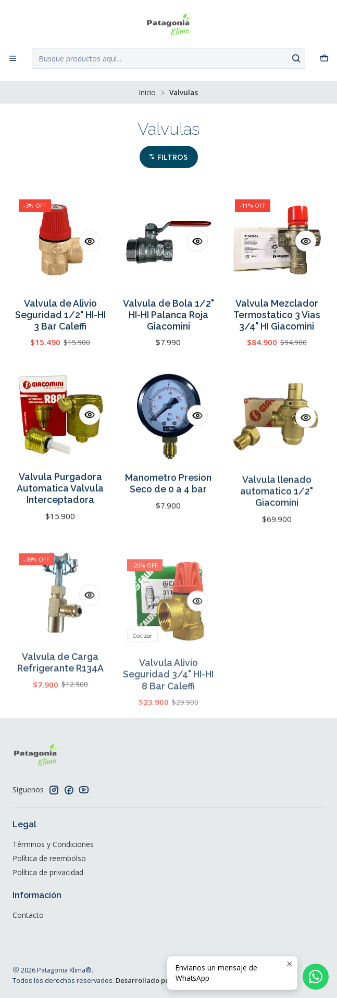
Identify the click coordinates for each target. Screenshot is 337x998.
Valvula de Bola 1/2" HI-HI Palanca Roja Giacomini (168, 315)
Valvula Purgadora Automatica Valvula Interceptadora (60, 529)
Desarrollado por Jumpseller (162, 980)
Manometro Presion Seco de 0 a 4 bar (168, 533)
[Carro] (324, 58)
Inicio (147, 92)
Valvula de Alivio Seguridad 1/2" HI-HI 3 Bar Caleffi (60, 315)
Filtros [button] (168, 157)
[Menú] (12, 58)
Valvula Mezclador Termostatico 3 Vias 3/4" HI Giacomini (276, 315)
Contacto (28, 915)
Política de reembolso (49, 858)
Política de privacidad (48, 872)
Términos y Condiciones (53, 844)
